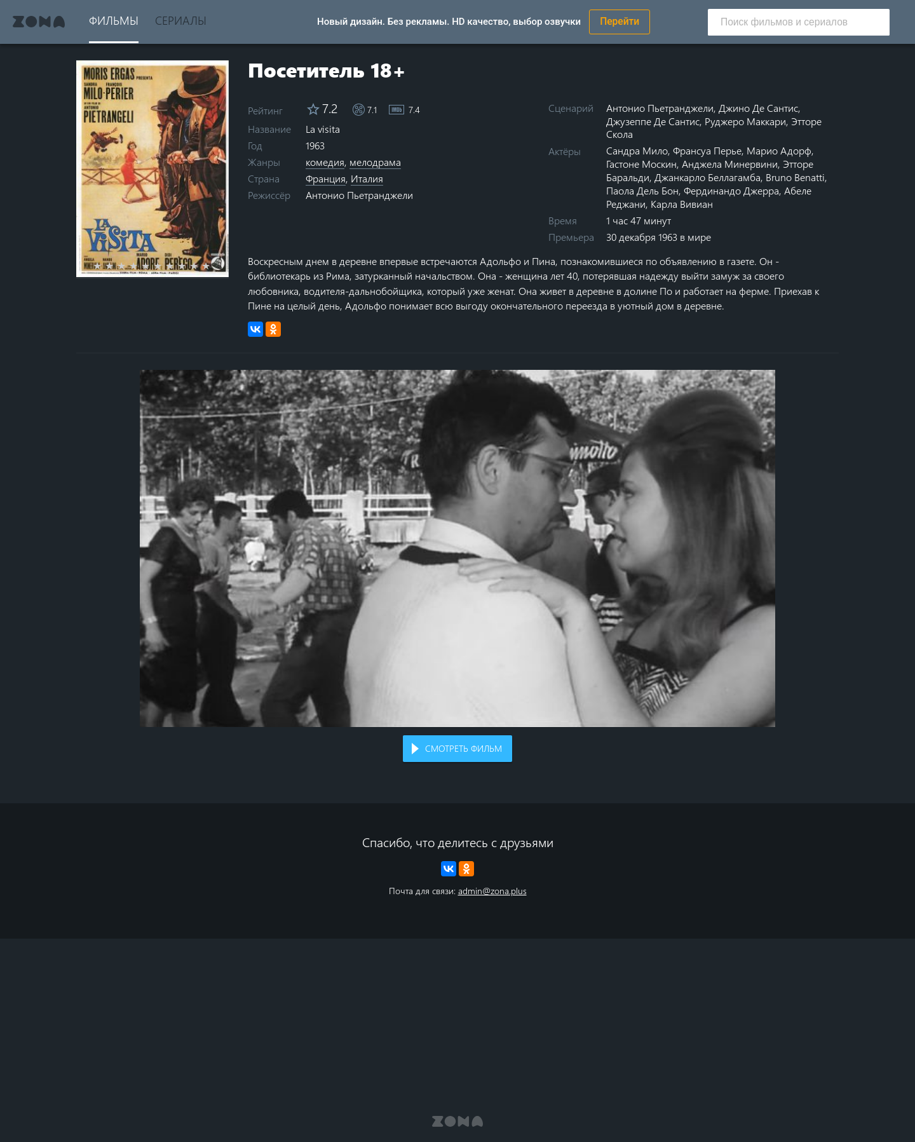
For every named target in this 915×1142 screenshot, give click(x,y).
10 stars (213, 265)
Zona (39, 21)
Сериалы (181, 20)
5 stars (152, 265)
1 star (104, 265)
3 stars (128, 265)
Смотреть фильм (463, 748)
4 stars (140, 265)
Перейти (619, 21)
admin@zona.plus (492, 891)
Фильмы (114, 20)
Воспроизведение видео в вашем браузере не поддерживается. (457, 549)
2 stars (116, 265)
